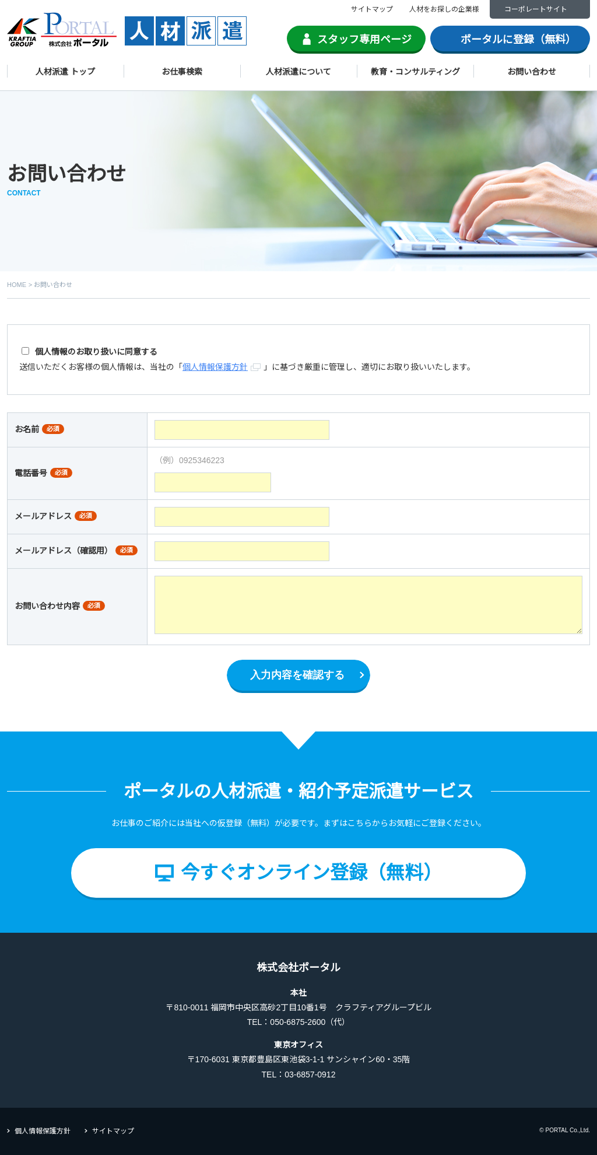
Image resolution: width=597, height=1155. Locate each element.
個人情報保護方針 (43, 1131)
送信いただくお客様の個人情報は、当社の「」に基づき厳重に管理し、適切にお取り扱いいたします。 (247, 359)
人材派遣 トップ (65, 71)
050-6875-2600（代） (310, 1022)
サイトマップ (372, 9)
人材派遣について (298, 71)
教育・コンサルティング (415, 71)
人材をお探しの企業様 (444, 9)
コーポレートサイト (535, 9)
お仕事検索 (181, 71)
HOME (16, 284)
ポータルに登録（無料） (518, 40)
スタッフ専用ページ (364, 40)
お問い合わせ (531, 71)
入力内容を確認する (297, 675)
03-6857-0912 (310, 1074)
